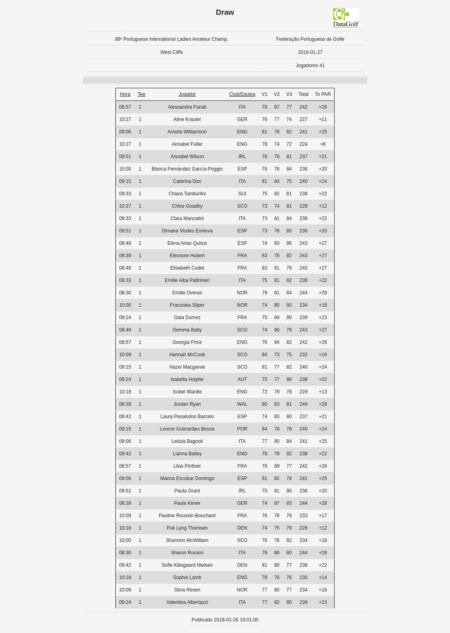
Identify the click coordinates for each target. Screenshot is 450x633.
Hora (125, 94)
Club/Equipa (242, 94)
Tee (141, 94)
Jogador (187, 94)
